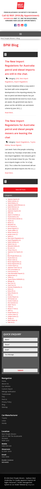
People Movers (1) (13, 312)
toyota (4, 418)
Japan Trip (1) (12, 305)
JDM (17, 78)
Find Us (4, 399)
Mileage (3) (11, 281)
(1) (8, 254)
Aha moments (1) (13, 303)
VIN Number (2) (12, 299)
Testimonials (6, 394)
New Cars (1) (11, 283)
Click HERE (5, 457)
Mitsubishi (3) (11, 224)
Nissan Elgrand (16, 145)
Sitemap (5, 407)
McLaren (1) (11, 248)
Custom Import (7, 389)
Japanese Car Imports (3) (15, 252)
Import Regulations (21, 82)
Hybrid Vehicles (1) (13, 242)
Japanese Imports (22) (14, 211)
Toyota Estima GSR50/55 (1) (16, 279)
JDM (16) (10, 213)
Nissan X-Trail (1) (13, 308)
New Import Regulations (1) (16, 238)
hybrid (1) (10, 236)
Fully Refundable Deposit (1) (16, 273)
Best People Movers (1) (14, 256)
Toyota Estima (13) (13, 217)
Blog (18, 38)
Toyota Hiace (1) (12, 258)
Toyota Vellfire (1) (13, 230)
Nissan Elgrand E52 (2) (14, 263)
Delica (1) (10, 289)
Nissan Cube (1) (12, 260)
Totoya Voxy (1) (12, 250)
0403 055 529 (6, 446)
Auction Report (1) (13, 297)
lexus (4, 421)
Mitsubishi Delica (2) (13, 246)
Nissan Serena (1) (13, 232)
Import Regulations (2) (14, 240)
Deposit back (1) (12, 275)
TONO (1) (10, 277)
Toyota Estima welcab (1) (15, 219)
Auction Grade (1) (13, 301)
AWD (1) (10, 310)
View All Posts (20, 190)
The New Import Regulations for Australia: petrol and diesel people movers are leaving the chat (20, 129)
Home (4, 381)
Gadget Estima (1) (13, 316)
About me (5, 384)
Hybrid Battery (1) (13, 203)
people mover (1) (13, 234)
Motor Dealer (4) (12, 320)
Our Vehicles (6, 386)
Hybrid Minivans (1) (13, 207)
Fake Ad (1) (11, 322)
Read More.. (9, 113)
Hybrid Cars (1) (12, 244)
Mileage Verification (9, 391)
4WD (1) (10, 295)
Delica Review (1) (13, 293)
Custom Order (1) (13, 314)
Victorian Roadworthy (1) (15, 287)
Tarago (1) (11, 318)
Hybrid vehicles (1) (13, 201)
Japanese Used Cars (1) (15, 267)
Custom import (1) (13, 265)
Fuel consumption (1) (14, 269)
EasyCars (31, 485)
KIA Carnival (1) (12, 226)
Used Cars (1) (12, 285)
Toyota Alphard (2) (13, 209)
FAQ (3, 397)
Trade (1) (10, 306)
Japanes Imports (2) (13, 199)
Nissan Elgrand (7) (13, 228)
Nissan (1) (11, 222)
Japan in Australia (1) (14, 215)
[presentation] (15, 363)
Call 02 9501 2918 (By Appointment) (20, 15)
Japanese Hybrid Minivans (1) (16, 205)
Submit (20, 370)
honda (4, 423)
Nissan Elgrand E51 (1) (14, 262)
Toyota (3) (10, 220)
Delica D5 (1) (11, 291)
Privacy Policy (6, 402)
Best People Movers (8, 38)
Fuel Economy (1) (13, 271)
